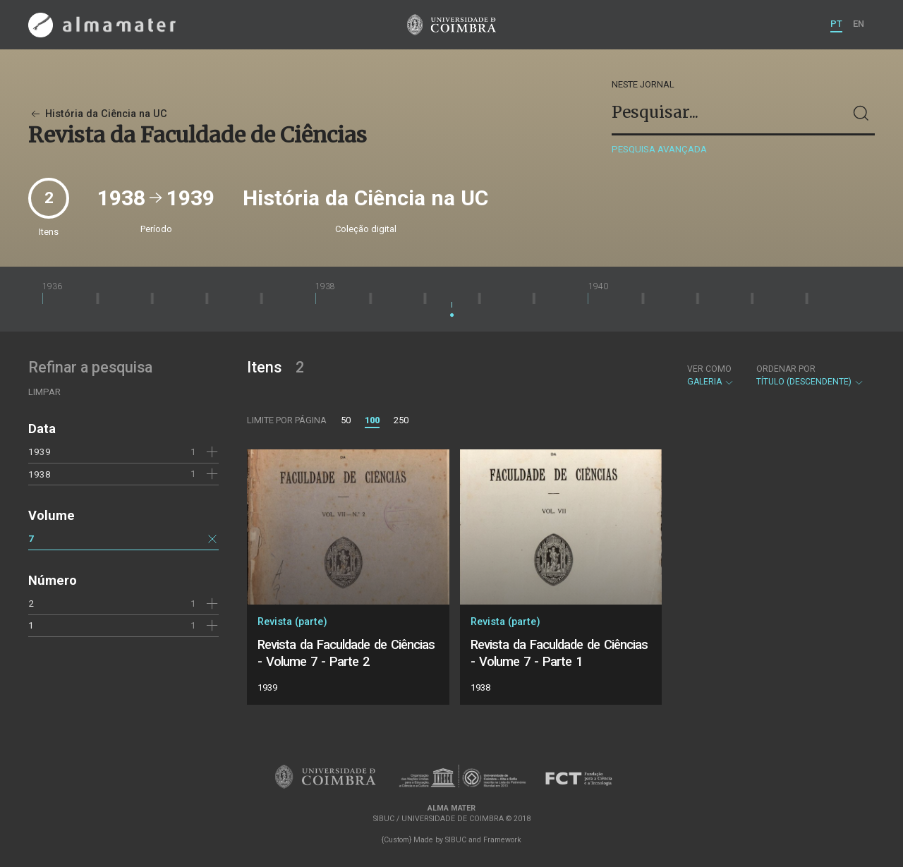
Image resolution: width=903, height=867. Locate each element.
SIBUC (455, 839)
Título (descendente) (810, 375)
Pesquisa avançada (659, 149)
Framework (502, 839)
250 (401, 420)
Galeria (710, 375)
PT (836, 23)
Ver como (709, 369)
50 (346, 420)
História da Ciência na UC (97, 114)
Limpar (44, 392)
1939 (39, 451)
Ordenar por (786, 369)
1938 (39, 474)
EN (858, 23)
